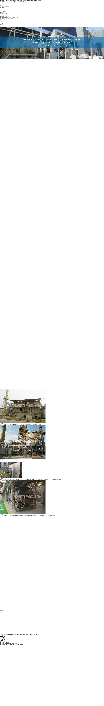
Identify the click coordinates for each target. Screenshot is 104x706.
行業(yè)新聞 (2, 21)
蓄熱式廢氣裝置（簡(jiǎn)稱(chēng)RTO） (7, 13)
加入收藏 (1, 4)
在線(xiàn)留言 (2, 24)
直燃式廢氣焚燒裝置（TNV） (5, 16)
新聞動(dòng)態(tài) (3, 19)
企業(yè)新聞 (2, 5)
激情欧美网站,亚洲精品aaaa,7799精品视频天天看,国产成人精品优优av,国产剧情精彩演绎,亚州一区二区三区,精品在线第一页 (20, 0)
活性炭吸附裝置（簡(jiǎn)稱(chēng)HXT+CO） (7, 18)
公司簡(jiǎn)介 (2, 11)
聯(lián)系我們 (2, 25)
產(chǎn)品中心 (2, 12)
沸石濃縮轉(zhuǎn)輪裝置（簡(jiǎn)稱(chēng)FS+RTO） (9, 17)
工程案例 (1, 23)
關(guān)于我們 (2, 10)
